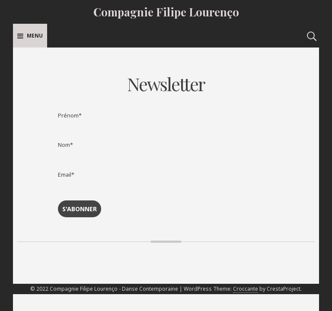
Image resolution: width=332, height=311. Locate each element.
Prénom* (70, 115)
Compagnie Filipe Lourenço (166, 11)
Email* (66, 174)
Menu (30, 35)
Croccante (245, 288)
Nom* (65, 145)
